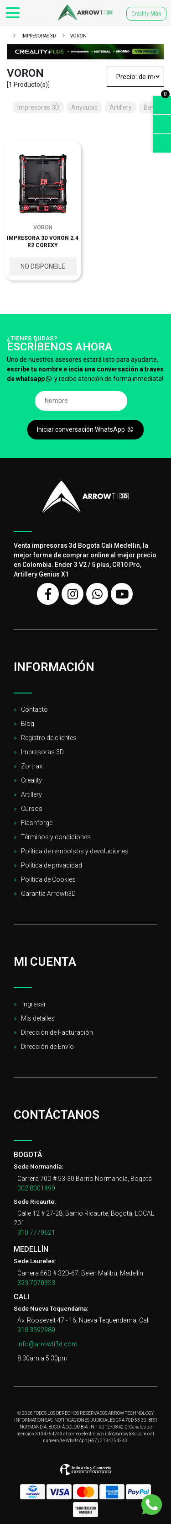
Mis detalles (38, 1018)
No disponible (43, 266)
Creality (146, 14)
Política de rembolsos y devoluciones (75, 851)
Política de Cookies (48, 879)
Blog (27, 723)
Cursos (31, 808)
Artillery (31, 794)
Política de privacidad (51, 865)
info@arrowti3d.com (47, 1344)
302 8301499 (36, 1188)
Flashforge (36, 822)
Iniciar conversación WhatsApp (86, 429)
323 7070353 (36, 1282)
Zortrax (31, 766)
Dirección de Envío (47, 1046)
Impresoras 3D (38, 35)
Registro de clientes (49, 737)
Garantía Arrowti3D (48, 893)
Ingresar (33, 1004)
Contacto (34, 709)
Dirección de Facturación (57, 1032)
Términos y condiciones (56, 837)
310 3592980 (36, 1330)
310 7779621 (36, 1232)
